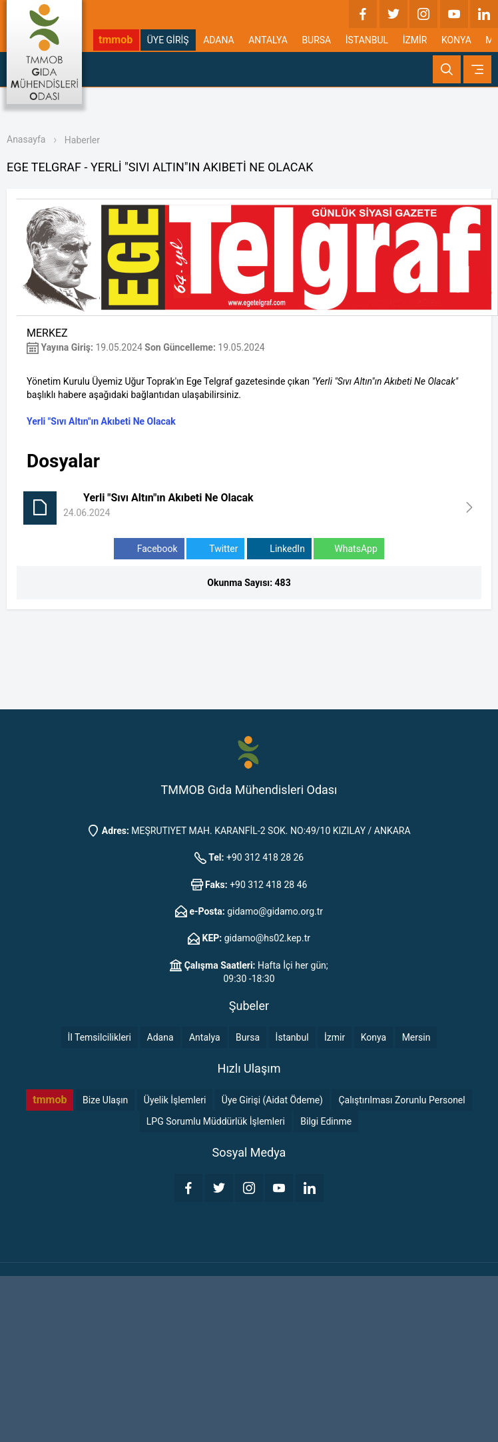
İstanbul (292, 1037)
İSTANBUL (367, 40)
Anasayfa (26, 139)
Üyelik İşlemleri (175, 1100)
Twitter (215, 549)
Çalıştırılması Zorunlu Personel (401, 1100)
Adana (160, 1037)
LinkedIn (279, 549)
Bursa (248, 1037)
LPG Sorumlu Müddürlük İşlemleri (215, 1121)
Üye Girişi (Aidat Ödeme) (272, 1100)
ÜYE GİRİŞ (168, 40)
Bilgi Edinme (326, 1121)
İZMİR (415, 40)
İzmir (334, 1037)
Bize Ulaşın (105, 1100)
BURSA (316, 40)
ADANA (218, 40)
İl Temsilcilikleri (99, 1037)
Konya (373, 1037)
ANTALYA (268, 40)
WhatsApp (348, 549)
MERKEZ (47, 333)
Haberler (82, 140)
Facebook (149, 549)
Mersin (416, 1037)
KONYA (456, 40)
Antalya (204, 1037)
